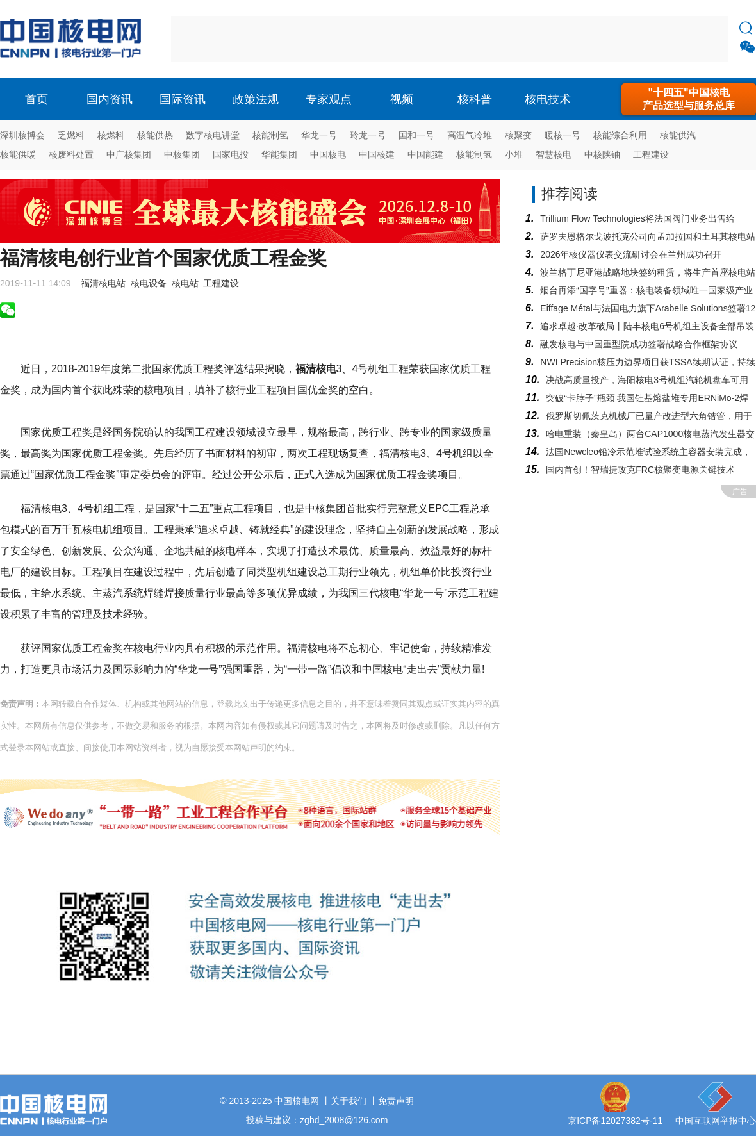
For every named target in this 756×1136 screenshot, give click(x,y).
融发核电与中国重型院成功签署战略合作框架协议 (638, 344)
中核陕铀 (602, 154)
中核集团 (182, 154)
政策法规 (256, 99)
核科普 (474, 99)
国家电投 (231, 154)
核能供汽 (678, 135)
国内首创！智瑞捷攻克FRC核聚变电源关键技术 (640, 470)
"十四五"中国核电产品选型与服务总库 (689, 99)
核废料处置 (71, 154)
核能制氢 (270, 135)
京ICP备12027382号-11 (615, 1120)
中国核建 (377, 154)
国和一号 (416, 135)
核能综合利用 (620, 135)
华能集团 (279, 154)
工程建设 (651, 154)
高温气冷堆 (469, 135)
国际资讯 (183, 99)
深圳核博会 (22, 135)
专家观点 (329, 99)
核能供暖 (18, 154)
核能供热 (155, 135)
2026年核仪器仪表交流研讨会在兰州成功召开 (630, 254)
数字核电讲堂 (213, 135)
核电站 (185, 283)
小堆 (514, 154)
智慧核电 (553, 154)
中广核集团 (128, 154)
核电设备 (149, 283)
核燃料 (110, 135)
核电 (73, 39)
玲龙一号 (368, 135)
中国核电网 (296, 1101)
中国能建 (425, 154)
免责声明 (396, 1101)
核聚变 (518, 135)
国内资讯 (109, 99)
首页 (36, 99)
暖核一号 (562, 135)
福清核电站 (103, 283)
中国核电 (328, 154)
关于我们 (348, 1101)
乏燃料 (71, 135)
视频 (401, 99)
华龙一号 (319, 135)
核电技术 (548, 99)
